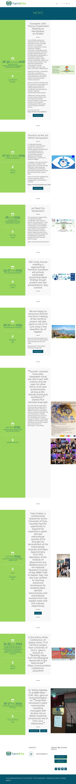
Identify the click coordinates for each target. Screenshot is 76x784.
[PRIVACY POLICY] (60, 757)
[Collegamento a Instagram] (64, 3)
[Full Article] (38, 613)
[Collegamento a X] (62, 3)
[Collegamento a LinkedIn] (69, 3)
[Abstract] (43, 730)
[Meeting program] (38, 115)
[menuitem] (57, 3)
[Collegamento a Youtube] (67, 3)
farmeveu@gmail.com (42, 754)
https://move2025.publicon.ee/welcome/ (41, 184)
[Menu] (57, 3)
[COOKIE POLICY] (60, 761)
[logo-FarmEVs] (16, 3)
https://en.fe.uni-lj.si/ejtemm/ (37, 112)
